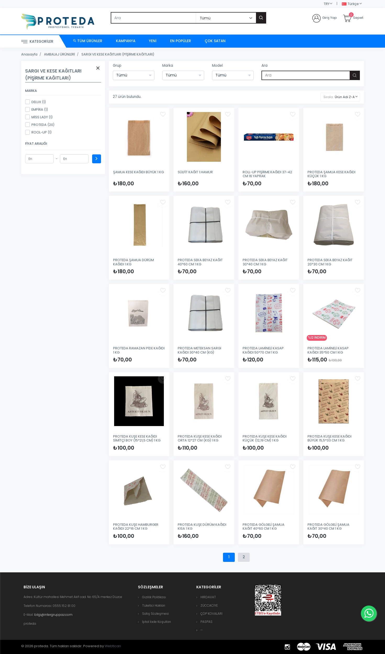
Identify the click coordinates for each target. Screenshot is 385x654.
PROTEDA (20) (39, 124)
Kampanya (125, 40)
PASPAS (206, 621)
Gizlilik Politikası (154, 597)
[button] (201, 630)
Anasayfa (29, 54)
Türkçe (350, 4)
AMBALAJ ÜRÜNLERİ (59, 54)
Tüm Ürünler (87, 40)
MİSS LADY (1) (39, 117)
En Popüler (180, 40)
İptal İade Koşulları (156, 621)
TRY (327, 4)
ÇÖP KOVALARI (211, 613)
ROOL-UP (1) (38, 132)
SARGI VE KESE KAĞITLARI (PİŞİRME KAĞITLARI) (117, 54)
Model (217, 65)
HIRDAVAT (208, 597)
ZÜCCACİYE (209, 605)
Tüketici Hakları (153, 605)
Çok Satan (215, 40)
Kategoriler (37, 41)
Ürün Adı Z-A (345, 97)
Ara (264, 65)
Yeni (153, 40)
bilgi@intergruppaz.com (53, 614)
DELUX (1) (35, 101)
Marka (167, 65)
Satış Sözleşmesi (155, 613)
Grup (117, 65)
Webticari (113, 646)
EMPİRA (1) (36, 109)
